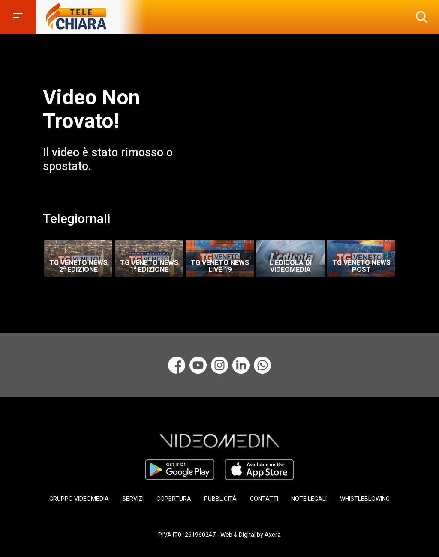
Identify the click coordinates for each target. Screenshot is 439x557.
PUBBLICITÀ (220, 498)
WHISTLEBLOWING (365, 498)
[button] (419, 17)
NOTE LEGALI (309, 498)
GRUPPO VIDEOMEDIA (79, 498)
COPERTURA (173, 498)
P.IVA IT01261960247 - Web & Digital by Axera (219, 534)
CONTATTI (264, 498)
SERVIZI (133, 498)
